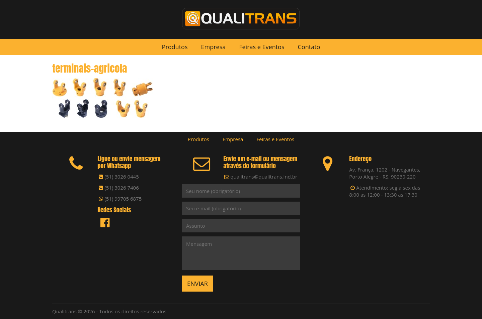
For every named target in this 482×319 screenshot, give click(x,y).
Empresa (213, 47)
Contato (309, 47)
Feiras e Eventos (261, 47)
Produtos (175, 47)
